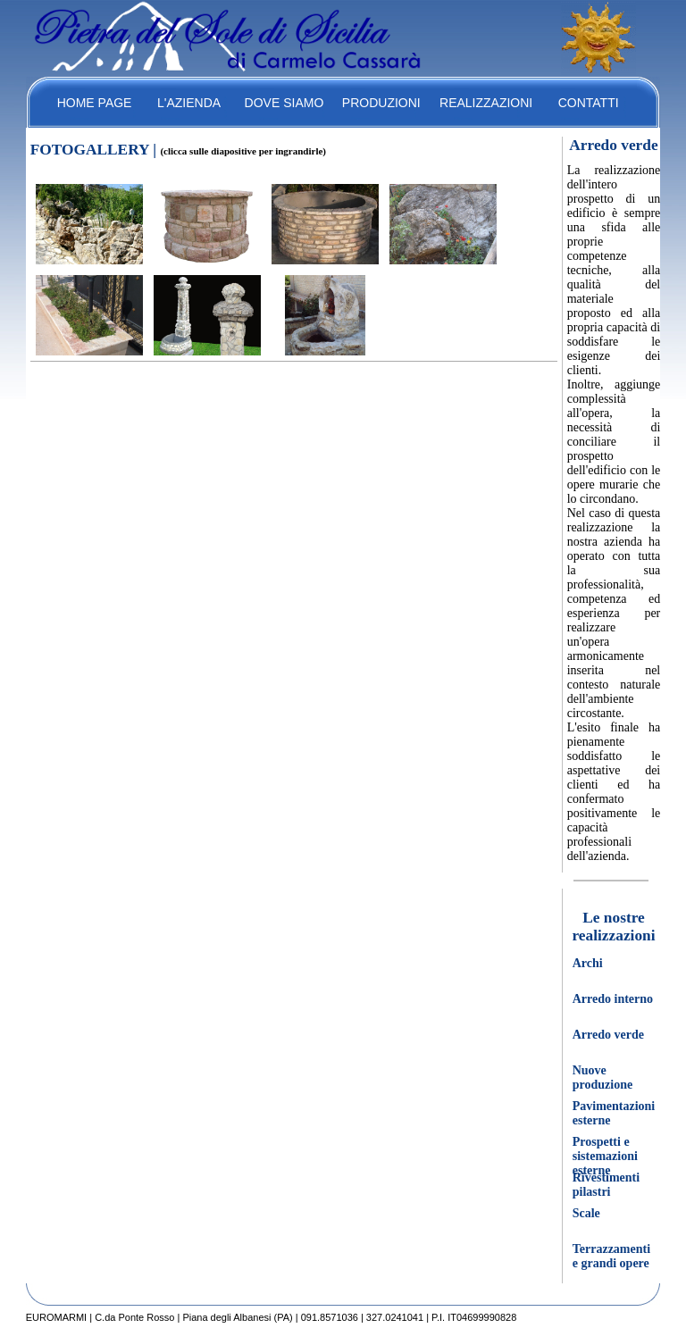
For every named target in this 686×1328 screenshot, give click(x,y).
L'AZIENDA (189, 103)
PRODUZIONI (381, 103)
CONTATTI (588, 103)
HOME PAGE (94, 103)
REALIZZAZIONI (485, 103)
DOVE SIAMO (284, 103)
